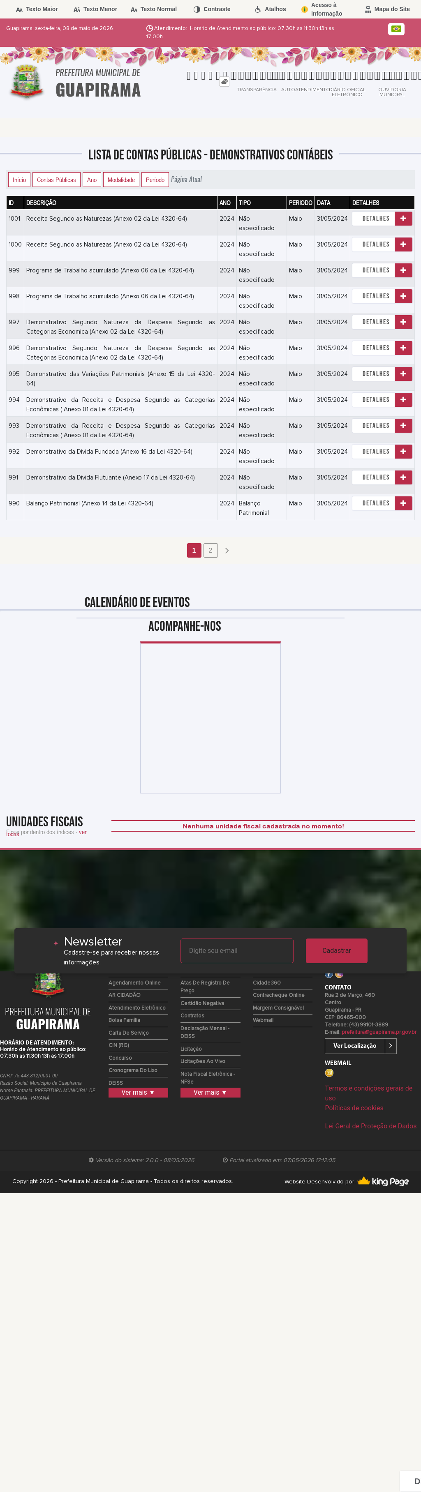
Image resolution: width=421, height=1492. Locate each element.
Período (155, 179)
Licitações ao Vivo (202, 1061)
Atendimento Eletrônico (137, 1008)
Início (19, 179)
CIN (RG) (119, 1045)
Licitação (191, 1049)
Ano (92, 179)
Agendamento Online (135, 983)
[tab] (224, 81)
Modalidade (121, 179)
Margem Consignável (278, 1008)
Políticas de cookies (354, 1108)
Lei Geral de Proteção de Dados (370, 1126)
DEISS (116, 1083)
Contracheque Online (279, 995)
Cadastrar (336, 951)
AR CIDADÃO (125, 995)
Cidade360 (267, 983)
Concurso (120, 1058)
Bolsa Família (124, 1020)
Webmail (263, 1020)
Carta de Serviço (129, 1033)
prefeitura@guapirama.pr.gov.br (379, 1032)
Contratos (192, 1016)
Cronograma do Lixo (133, 1070)
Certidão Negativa (202, 1003)
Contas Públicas (56, 179)
